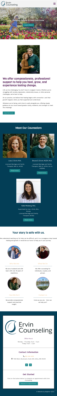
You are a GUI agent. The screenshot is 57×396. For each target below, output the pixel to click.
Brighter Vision (49, 391)
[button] (2, 23)
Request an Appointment (28, 383)
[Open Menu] (54, 4)
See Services (8, 113)
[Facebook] (26, 365)
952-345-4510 (29, 356)
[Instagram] (30, 365)
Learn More (28, 25)
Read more (15, 170)
